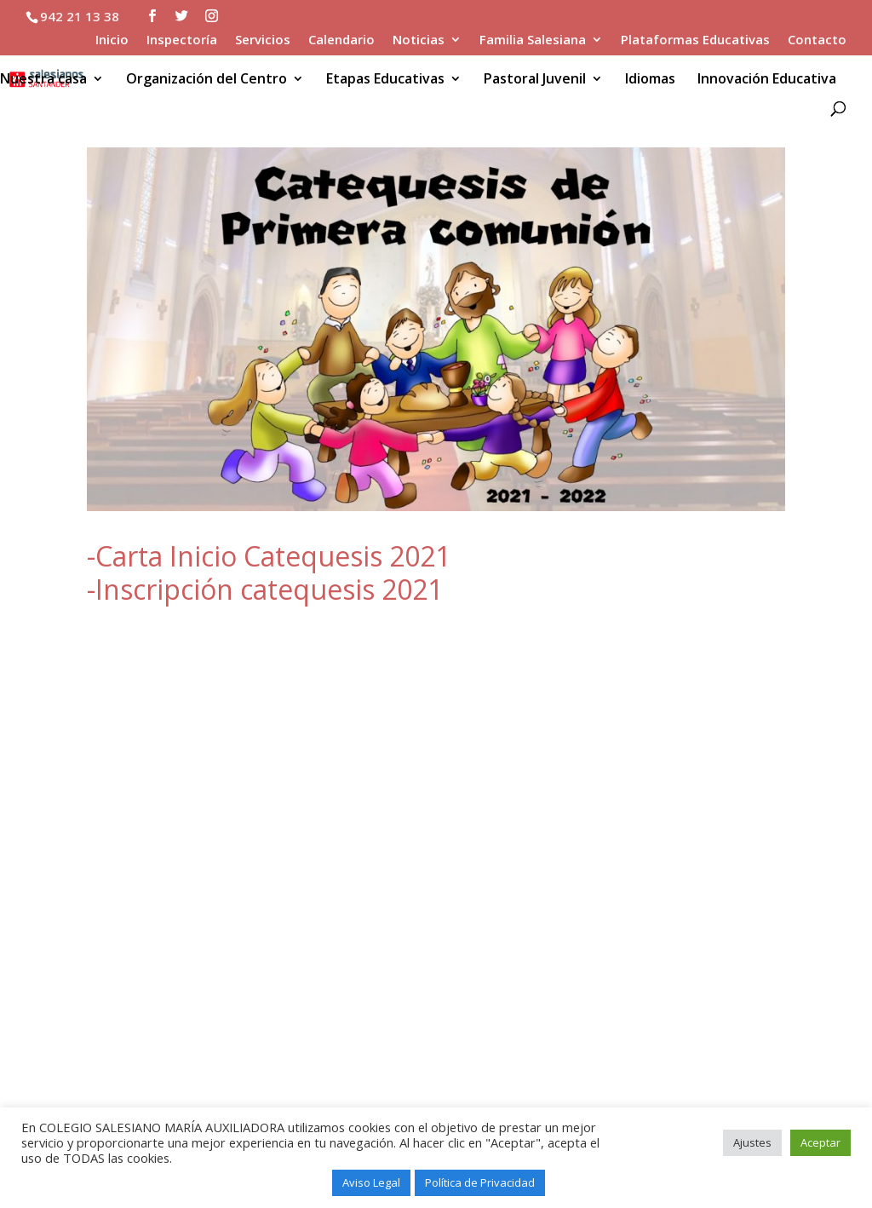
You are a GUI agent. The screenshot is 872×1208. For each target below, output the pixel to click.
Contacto (817, 40)
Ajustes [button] (752, 1142)
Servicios (262, 40)
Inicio (112, 40)
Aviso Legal (371, 1182)
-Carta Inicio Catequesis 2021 (268, 556)
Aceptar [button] (820, 1142)
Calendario (341, 40)
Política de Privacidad (480, 1182)
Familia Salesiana (532, 40)
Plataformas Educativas (695, 40)
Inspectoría (181, 40)
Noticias (419, 40)
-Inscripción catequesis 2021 (265, 589)
